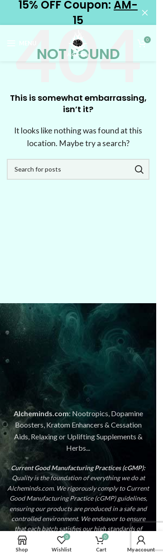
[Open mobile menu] (21, 43)
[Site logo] (78, 42)
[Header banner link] (78, 12)
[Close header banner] (145, 12)
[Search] (78, 169)
